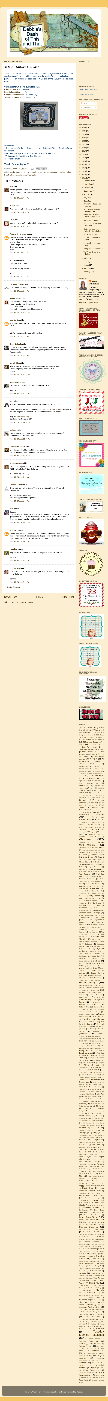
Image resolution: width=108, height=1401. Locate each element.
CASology (93, 829)
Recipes (98, 1191)
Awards (97, 785)
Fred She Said (90, 1014)
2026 (84, 127)
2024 (84, 134)
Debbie (94, 281)
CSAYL (101, 932)
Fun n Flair (88, 1021)
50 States (99, 737)
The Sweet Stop (85, 1314)
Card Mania (92, 815)
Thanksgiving (83, 1285)
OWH (89, 1152)
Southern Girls (96, 1224)
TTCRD (101, 1329)
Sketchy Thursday (97, 1222)
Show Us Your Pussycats (92, 1215)
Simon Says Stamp (88, 1217)
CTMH (84, 934)
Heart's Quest (99, 1041)
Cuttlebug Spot (94, 946)
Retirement (82, 1193)
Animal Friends (97, 773)
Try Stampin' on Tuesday (87, 1329)
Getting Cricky (88, 1026)
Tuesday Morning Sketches (91, 1333)
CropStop (92, 932)
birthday (83, 800)
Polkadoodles (84, 1181)
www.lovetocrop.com (25, 416)
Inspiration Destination (87, 1063)
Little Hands (90, 1094)
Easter (81, 995)
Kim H (12, 509)
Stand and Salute (96, 1244)
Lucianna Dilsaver (17, 284)
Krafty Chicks (97, 1084)
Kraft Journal (97, 1082)
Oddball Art (83, 1145)
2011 (84, 178)
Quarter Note (99, 1186)
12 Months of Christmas (91, 732)
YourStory (95, 1380)
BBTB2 (91, 790)
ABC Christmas (88, 752)
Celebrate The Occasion (51, 409)
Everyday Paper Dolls (88, 1000)
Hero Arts (96, 1043)
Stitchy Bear (96, 1246)
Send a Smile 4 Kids (97, 1205)
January (87, 272)
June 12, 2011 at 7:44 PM (19, 226)
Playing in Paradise (89, 1178)
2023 (84, 138)
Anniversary (99, 776)
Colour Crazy (88, 864)
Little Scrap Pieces (94, 1096)
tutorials (82, 1343)
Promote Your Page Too (86, 94)
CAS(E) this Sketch (86, 827)
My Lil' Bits (14, 363)
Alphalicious (83, 766)
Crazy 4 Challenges (85, 915)
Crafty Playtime (92, 900)
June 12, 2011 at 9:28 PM (19, 277)
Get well (100, 1024)
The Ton (100, 1314)
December (88, 181)
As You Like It (96, 781)
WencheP (13, 549)
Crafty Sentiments (94, 903)
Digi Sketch (92, 970)
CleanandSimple (97, 855)
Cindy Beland (15, 344)
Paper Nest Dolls (95, 1154)
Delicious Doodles (88, 958)
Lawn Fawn (83, 1089)
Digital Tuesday (88, 975)
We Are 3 (96, 1360)
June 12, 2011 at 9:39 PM (19, 291)
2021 (84, 144)
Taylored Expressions (85, 1275)
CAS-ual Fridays (93, 825)
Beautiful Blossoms (98, 793)
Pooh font (94, 1183)
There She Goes (92, 1317)
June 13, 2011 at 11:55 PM (20, 439)
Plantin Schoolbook (94, 1176)
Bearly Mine (83, 793)
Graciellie (96, 1031)
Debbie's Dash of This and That (88, 89)
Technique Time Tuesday (95, 1278)
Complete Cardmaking (94, 867)
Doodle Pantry (87, 982)
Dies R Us (92, 968)
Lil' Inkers (91, 1091)
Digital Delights (97, 973)
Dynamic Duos (96, 992)
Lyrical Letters (88, 1101)
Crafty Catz (93, 893)
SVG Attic (90, 1256)
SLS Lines (85, 1224)
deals (99, 951)
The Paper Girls (96, 1300)
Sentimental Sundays (90, 1207)
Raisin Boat (87, 1188)
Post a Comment (13, 587)
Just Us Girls (83, 1079)
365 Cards (100, 735)
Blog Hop (94, 802)
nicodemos (62, 1392)
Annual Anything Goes (91, 778)
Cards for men (10, 89)
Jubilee (84, 1074)
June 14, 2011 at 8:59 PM (19, 501)
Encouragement (85, 997)
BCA (99, 790)
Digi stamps (44, 172)
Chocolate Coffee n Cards (89, 837)
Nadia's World (15, 382)
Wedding (82, 1363)
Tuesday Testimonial (94, 1338)
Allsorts (97, 761)
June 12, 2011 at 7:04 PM (19, 212)
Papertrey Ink (94, 1166)
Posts (84, 103)
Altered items (84, 768)
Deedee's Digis (94, 956)
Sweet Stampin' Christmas (89, 1268)
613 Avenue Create (90, 742)
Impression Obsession (96, 1058)
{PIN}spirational (98, 730)
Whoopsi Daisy (98, 1368)
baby (91, 788)
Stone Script (83, 1249)
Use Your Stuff (87, 1348)
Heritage (85, 1043)
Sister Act (100, 1220)
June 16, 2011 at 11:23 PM (20, 541)
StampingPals (83, 1244)
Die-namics (93, 966)
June (86, 201)
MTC (97, 1128)
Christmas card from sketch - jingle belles (92, 230)
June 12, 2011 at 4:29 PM (19, 198)
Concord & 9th (84, 869)
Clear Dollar (88, 857)
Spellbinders (99, 1229)
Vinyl (90, 1356)
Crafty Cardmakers (93, 891)
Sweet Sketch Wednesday (87, 1261)
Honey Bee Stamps (88, 1051)
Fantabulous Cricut (12, 92)
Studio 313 (89, 1251)
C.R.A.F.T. (82, 810)
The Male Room (98, 1295)
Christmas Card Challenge (91, 843)
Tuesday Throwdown (88, 1341)
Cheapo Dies (94, 834)
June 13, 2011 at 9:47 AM (19, 355)
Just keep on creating (94, 1077)
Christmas (85, 839)
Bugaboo (95, 807)
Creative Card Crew (88, 920)
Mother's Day (84, 1128)
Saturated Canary (92, 1198)
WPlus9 (83, 1377)
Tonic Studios (91, 1324)
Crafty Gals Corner (86, 898)
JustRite (93, 1079)
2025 (84, 131)
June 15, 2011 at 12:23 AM (20, 522)
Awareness (83, 788)
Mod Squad (90, 1125)
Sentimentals (13, 175)
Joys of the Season (97, 1072)
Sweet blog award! (91, 220)
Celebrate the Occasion (14, 95)
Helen (12, 220)
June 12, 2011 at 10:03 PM (20, 312)
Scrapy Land (98, 1200)
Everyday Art (100, 997)
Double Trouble (84, 987)
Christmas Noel (84, 852)
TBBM (97, 1275)
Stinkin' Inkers (83, 1246)
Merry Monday (85, 1116)
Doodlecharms (84, 985)
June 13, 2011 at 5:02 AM (19, 336)
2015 (84, 164)
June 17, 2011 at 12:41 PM (20, 561)
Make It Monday (96, 1103)
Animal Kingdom (84, 776)
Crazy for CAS (99, 915)
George (90, 1024)
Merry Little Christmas (93, 1113)
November (88, 184)
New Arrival (83, 1142)
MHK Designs (84, 1118)
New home (96, 1142)
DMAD (81, 980)
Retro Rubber (96, 1193)
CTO (29, 172)
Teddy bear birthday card (93, 249)
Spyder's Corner (88, 1232)
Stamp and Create (86, 1234)
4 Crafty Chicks (87, 737)
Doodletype (97, 985)
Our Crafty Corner (86, 1149)
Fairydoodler (96, 1002)
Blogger (79, 1392)
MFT (98, 1116)
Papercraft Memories (86, 1164)
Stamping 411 (99, 1239)
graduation (83, 1034)
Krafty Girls (83, 1087)
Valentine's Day (97, 1351)
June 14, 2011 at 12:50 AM (20, 456)
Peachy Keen (91, 1171)
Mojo (98, 1125)
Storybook (93, 1249)
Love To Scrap (98, 1099)
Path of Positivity (84, 1169)
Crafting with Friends (87, 888)
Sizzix (85, 1222)
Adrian (12, 206)
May (86, 258)
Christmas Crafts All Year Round (92, 850)
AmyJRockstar (16, 463)
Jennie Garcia (15, 299)
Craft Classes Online (90, 871)
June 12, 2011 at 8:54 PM (19, 253)
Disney (99, 975)
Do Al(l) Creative (94, 980)
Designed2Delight (84, 961)
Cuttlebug (35, 172)
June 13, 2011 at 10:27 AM (20, 374)
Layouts (93, 1089)
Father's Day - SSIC (91, 234)
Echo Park (94, 995)
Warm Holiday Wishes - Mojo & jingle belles (93, 216)
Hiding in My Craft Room (86, 1045)
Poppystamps (84, 1186)
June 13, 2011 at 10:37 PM (20, 393)
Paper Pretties (98, 1159)
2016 (84, 161)
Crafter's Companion (87, 879)
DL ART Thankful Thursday (90, 978)
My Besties (95, 1130)
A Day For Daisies (88, 747)
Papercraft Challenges (92, 1162)
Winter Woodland (85, 1372)
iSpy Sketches (96, 1067)
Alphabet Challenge (88, 764)
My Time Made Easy (86, 1137)
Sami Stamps (99, 1195)
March (86, 265)
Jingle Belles (92, 1070)
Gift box (98, 1026)
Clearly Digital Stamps (94, 859)
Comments (86, 107)
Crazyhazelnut (85, 917)
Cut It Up (88, 937)
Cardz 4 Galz (85, 819)
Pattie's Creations (98, 1169)
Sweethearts (96, 1271)
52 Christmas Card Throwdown (91, 740)
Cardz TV (101, 820)
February (87, 268)
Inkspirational (96, 1060)
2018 (84, 154)
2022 (84, 141)
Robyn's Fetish (84, 1195)
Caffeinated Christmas (97, 810)
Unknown (14, 530)
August (87, 194)
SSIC (98, 1232)
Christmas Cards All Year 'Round (91, 847)
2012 (84, 175)
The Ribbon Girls (85, 1309)
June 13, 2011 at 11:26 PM (20, 422)
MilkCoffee (85, 1120)
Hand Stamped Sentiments (87, 1038)
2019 (84, 151)
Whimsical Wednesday (14, 97)
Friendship (100, 1016)
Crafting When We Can (89, 886)
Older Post (68, 597)
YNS (90, 1377)
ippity (97, 1065)
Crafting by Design (96, 881)
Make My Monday (85, 1106)
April (86, 262)
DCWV (92, 951)
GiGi (11, 186)
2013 (84, 171)
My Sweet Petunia (96, 1135)
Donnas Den (15, 568)
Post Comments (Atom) (24, 602)
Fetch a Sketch (87, 1009)
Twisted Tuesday (85, 1346)
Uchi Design (100, 1346)
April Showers (84, 781)
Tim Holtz (94, 1321)
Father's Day (84, 1007)
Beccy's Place (88, 795)
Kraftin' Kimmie (84, 1084)
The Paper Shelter (87, 1302)
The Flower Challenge (95, 1288)
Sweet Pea (96, 1259)
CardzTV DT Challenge (89, 822)
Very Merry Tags (89, 1353)
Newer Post (10, 597)
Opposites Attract (84, 1147)
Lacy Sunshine (96, 1087)
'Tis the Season (85, 728)
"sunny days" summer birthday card (92, 210)
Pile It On (90, 1174)
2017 (84, 158)
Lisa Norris (14, 320)
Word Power (100, 1375)
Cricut (84, 927)
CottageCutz (99, 869)
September (88, 191)
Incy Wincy (85, 1060)
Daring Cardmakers (85, 949)
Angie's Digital (85, 773)
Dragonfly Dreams (98, 987)
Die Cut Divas (85, 963)
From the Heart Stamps (93, 1019)
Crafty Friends (94, 896)
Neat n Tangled (93, 1140)
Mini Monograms (98, 1120)
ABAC (102, 749)
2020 (84, 148)
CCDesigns (90, 832)
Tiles (85, 1321)
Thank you (94, 1283)
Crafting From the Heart (89, 884)
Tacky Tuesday (96, 1273)
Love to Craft (84, 1099)
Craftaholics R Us (95, 876)
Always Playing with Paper (95, 771)
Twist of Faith (95, 1343)
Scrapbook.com (84, 1200)
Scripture (87, 1202)
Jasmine (81, 1070)
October (87, 187)
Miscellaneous (87, 1123)
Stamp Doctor (91, 1237)
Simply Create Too (86, 1220)
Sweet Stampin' (95, 1266)
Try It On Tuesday (95, 1326)
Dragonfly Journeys (89, 990)
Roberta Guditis (16, 485)
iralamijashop (83, 1067)
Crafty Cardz (83, 893)
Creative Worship (97, 925)
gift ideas (82, 1029)
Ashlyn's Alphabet (86, 783)
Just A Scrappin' (94, 1074)
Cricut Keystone (95, 927)
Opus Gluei (97, 1147)
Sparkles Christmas (88, 1227)
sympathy (83, 1273)
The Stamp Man (95, 1312)
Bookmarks (91, 805)
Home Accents (95, 1048)
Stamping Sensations (91, 1241)
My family (93, 1133)
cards (12, 172)
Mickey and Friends (98, 1118)
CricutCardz (83, 929)
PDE (82, 1171)
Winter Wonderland (91, 1370)
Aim (11, 401)
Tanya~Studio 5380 (17, 447)
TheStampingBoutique (87, 1319)
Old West (96, 1145)
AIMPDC (93, 759)
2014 (84, 168)
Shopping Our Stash (96, 1212)
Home (39, 597)
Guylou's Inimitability (94, 1036)
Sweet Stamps (84, 1271)
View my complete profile (88, 302)
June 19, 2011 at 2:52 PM (19, 582)
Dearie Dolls (83, 953)
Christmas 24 (84, 842)
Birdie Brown (95, 797)
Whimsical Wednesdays (28, 175)
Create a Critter (98, 917)
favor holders (99, 1007)
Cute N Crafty (96, 939)
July (86, 198)
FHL (94, 1011)
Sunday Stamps (90, 1254)
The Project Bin (94, 1307)
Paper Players (85, 1157)
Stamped (88, 1239)
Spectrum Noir (84, 1229)
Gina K (92, 1029)
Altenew (96, 766)
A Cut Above (97, 744)
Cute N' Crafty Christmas (88, 942)
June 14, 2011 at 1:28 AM (19, 477)
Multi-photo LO (84, 1130)
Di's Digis (96, 961)
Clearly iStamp (84, 862)
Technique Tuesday (89, 1280)
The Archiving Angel (18, 234)
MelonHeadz (92, 1111)
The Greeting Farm (86, 1290)
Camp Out (85, 812)
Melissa (13, 430)
